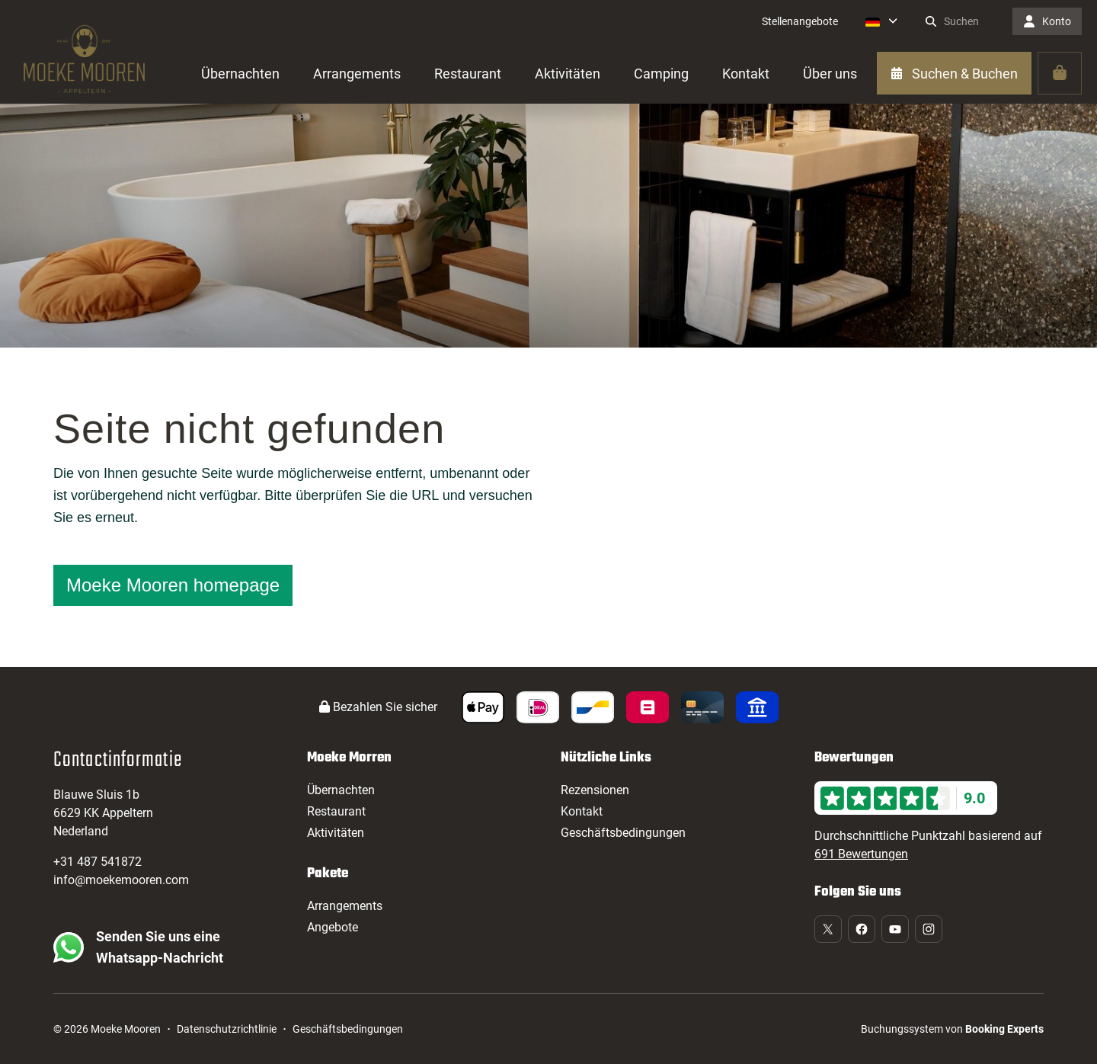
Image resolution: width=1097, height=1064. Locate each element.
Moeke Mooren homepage (173, 585)
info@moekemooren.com (121, 880)
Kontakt (582, 811)
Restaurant (336, 811)
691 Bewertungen (861, 854)
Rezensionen (595, 790)
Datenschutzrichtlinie (227, 1029)
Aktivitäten (335, 832)
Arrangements (344, 906)
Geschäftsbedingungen (623, 832)
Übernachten (341, 790)
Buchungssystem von (952, 1029)
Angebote (332, 927)
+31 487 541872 (97, 861)
